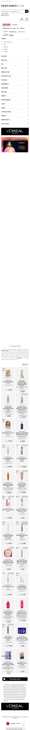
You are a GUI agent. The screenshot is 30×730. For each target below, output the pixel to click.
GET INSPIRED (4, 14)
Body (14, 28)
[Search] (27, 11)
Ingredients (14, 84)
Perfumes (14, 24)
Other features (14, 112)
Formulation (14, 72)
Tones (14, 108)
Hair (18, 28)
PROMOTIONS (5, 15)
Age (14, 64)
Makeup (22, 28)
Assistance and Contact (6, 1)
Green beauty (14, 119)
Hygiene (4, 49)
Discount (14, 56)
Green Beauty (21, 31)
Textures (14, 80)
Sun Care (5, 31)
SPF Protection (14, 76)
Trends (14, 115)
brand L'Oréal (4, 350)
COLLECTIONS (14, 123)
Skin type (14, 60)
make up (19, 358)
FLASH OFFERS (6, 24)
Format (14, 96)
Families (14, 38)
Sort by (25, 364)
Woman (5, 34)
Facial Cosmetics (7, 28)
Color (14, 104)
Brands (11, 35)
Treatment (14, 88)
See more (5, 35)
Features (14, 92)
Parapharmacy (12, 31)
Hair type (14, 68)
